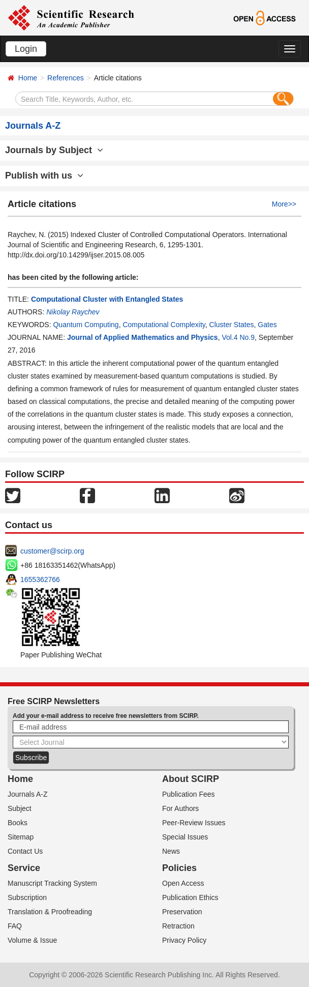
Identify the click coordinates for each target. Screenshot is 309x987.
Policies (179, 868)
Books (17, 823)
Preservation (182, 912)
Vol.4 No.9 (238, 337)
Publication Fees (188, 794)
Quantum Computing (85, 325)
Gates (267, 325)
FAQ (15, 926)
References (65, 78)
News (171, 851)
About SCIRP (190, 779)
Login (26, 49)
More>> (284, 204)
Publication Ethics (190, 897)
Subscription (27, 897)
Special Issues (185, 837)
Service (24, 868)
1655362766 (40, 579)
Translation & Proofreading (50, 912)
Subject (20, 808)
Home (27, 78)
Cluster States (231, 325)
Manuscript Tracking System (52, 883)
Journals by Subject (54, 150)
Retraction (178, 926)
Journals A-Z (28, 794)
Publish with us (44, 175)
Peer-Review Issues (194, 823)
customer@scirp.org (52, 551)
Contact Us (25, 851)
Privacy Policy (184, 940)
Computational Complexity (163, 325)
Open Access (183, 883)
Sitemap (21, 837)
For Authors (180, 808)
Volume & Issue (32, 940)
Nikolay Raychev (72, 312)
